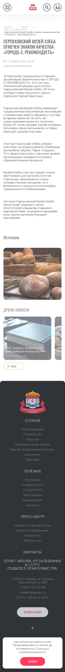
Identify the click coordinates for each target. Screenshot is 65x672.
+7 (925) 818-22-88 (32, 588)
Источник (11, 237)
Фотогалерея (32, 496)
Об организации (32, 430)
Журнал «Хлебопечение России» (32, 450)
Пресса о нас (33, 541)
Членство (32, 440)
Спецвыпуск (32, 536)
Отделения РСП (32, 486)
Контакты (32, 506)
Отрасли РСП (32, 491)
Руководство (32, 435)
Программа (32, 481)
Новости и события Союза (32, 526)
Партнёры (32, 460)
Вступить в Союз (32, 613)
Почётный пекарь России (32, 445)
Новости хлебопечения (32, 531)
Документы (32, 455)
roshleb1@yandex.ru (32, 593)
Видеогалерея (32, 501)
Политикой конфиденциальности (34, 650)
